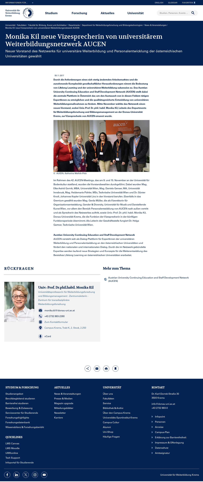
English (159, 2)
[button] (67, 336)
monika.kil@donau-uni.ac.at (56, 310)
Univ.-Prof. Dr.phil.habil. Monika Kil (65, 287)
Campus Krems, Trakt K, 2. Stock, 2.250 (62, 327)
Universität (135, 13)
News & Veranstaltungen (155, 25)
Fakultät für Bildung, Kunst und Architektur (47, 25)
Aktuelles (107, 13)
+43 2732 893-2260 (51, 316)
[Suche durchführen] (193, 13)
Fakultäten (21, 25)
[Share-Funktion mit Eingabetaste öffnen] (88, 369)
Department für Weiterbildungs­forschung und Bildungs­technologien (112, 25)
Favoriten (188, 2)
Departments (74, 25)
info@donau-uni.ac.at (163, 403)
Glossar (171, 2)
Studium (51, 13)
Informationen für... (20, 3)
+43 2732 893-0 (160, 407)
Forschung (79, 13)
